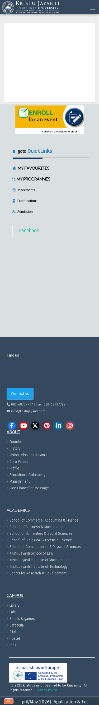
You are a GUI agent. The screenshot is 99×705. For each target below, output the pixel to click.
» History (13, 448)
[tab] (49, 180)
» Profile (13, 468)
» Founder (14, 442)
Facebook (29, 231)
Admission (24, 212)
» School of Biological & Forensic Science (39, 540)
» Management (18, 481)
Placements (25, 190)
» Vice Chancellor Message (28, 488)
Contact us (20, 393)
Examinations (26, 201)
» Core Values (17, 461)
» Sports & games (21, 618)
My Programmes (32, 179)
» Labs (12, 612)
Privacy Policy (47, 690)
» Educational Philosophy (26, 475)
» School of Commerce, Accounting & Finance (42, 520)
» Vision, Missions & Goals (27, 455)
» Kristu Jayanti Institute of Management (38, 560)
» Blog (11, 645)
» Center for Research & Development (37, 573)
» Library (13, 605)
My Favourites (33, 168)
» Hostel (13, 638)
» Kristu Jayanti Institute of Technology (37, 566)
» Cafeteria (15, 625)
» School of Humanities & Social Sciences (40, 533)
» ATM (11, 632)
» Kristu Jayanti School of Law (30, 553)
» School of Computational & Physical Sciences (44, 547)
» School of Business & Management (36, 527)
